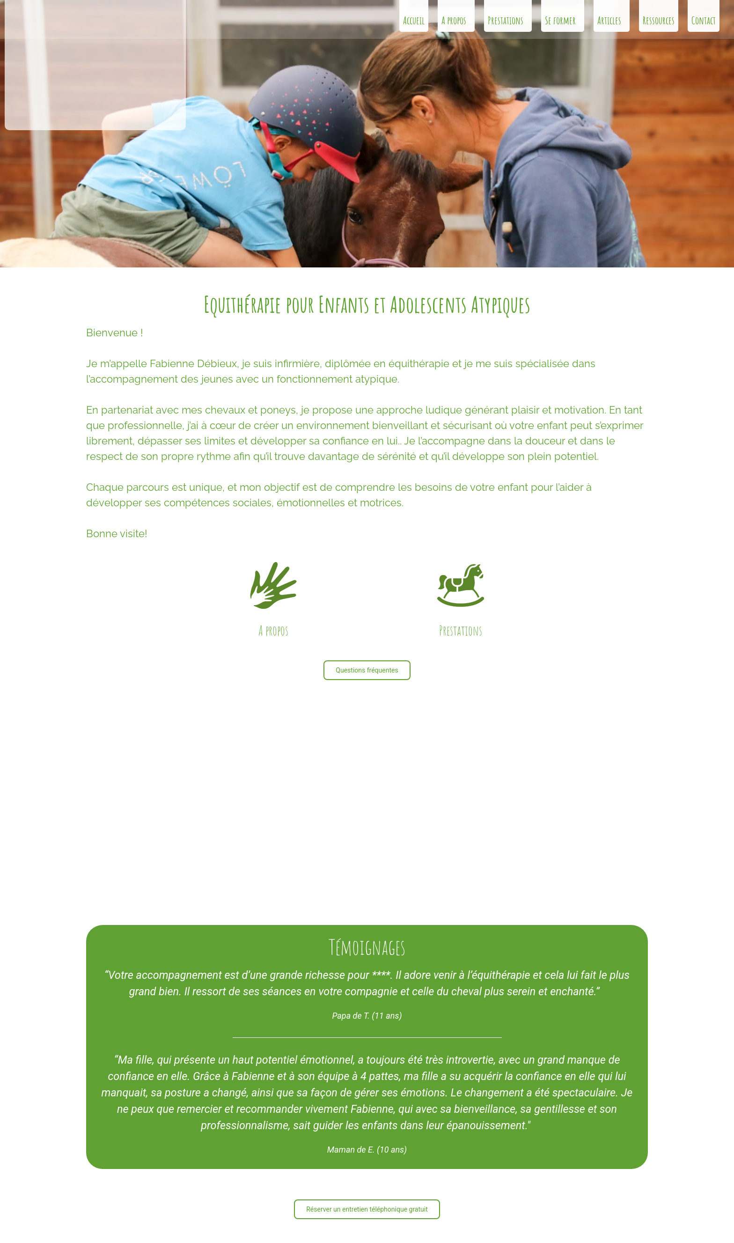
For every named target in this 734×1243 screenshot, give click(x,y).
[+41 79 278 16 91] (97, 1183)
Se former (562, 20)
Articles (611, 20)
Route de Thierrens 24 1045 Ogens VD (142, 1204)
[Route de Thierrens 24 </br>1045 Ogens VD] (97, 1206)
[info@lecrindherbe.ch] (97, 1164)
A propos (456, 20)
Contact (703, 20)
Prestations (508, 20)
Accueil (414, 20)
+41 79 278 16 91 (135, 1181)
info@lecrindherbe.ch (141, 1162)
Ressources (659, 20)
